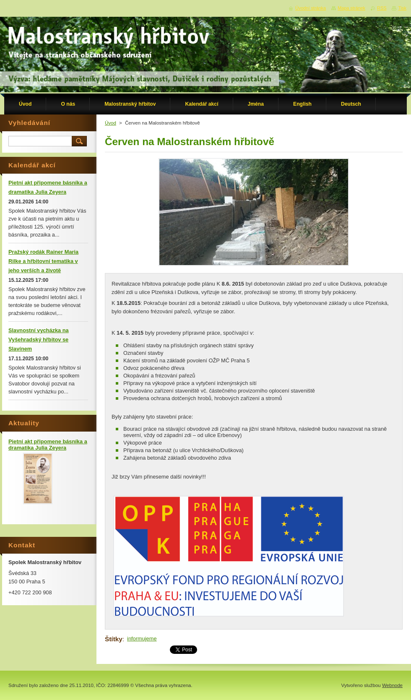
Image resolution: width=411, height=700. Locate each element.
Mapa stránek (351, 7)
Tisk (402, 7)
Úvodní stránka (310, 7)
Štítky (113, 639)
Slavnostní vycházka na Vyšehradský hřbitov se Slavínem (38, 339)
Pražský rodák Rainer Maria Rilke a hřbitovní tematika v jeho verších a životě (43, 261)
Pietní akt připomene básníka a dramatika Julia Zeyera (47, 444)
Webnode (392, 685)
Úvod (110, 122)
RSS (381, 7)
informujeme (141, 638)
